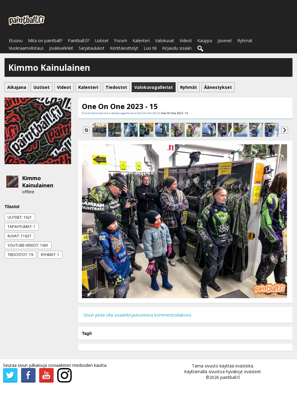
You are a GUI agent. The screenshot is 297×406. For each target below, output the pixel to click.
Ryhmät (244, 40)
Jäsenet (224, 40)
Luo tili (150, 48)
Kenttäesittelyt (124, 48)
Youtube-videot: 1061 (28, 245)
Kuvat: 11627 (19, 236)
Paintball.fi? (78, 40)
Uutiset (102, 40)
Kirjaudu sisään (177, 48)
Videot (186, 40)
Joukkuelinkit (61, 48)
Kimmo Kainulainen (37, 181)
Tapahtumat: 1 (22, 226)
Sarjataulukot (92, 48)
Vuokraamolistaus (26, 48)
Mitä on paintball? (45, 40)
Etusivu (16, 40)
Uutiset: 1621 (20, 217)
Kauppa (204, 40)
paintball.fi (230, 377)
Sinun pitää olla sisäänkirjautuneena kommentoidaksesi (137, 315)
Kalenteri (141, 40)
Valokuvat (164, 40)
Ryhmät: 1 (50, 254)
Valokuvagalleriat (122, 113)
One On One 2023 (147, 113)
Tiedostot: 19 (20, 254)
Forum (120, 40)
